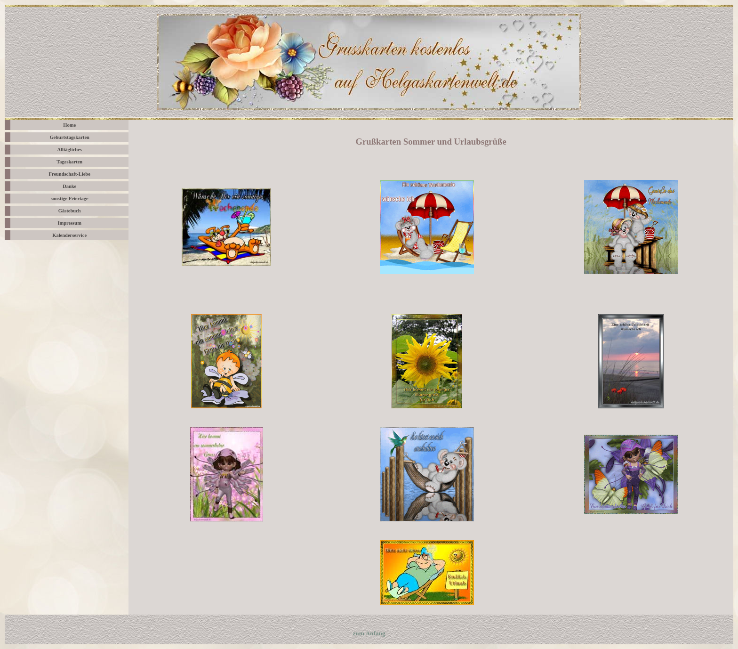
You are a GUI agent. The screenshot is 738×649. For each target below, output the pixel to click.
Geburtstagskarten (69, 137)
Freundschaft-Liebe (69, 174)
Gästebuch (69, 210)
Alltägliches (69, 149)
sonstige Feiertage (69, 198)
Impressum (69, 223)
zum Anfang (369, 633)
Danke (69, 186)
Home (69, 125)
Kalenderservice (69, 235)
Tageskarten (69, 161)
